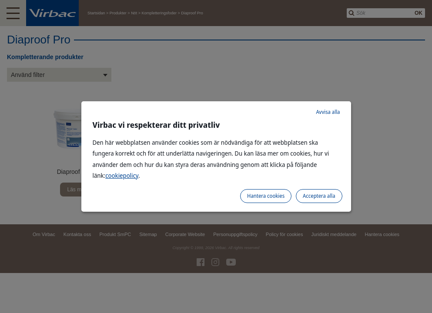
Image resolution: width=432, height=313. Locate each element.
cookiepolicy (121, 175)
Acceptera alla (319, 196)
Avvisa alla (328, 112)
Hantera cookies (266, 196)
